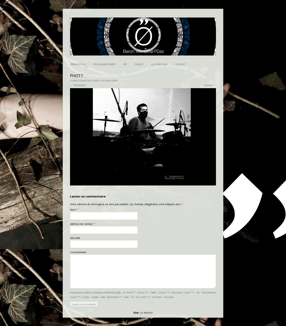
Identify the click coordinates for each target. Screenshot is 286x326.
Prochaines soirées (104, 64)
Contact (180, 64)
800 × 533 (100, 80)
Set (125, 64)
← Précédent (77, 85)
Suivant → (210, 85)
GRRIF (115, 80)
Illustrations (159, 64)
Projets (139, 64)
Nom (74, 209)
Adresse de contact (82, 224)
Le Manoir (146, 312)
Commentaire (78, 252)
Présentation (78, 64)
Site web (75, 238)
